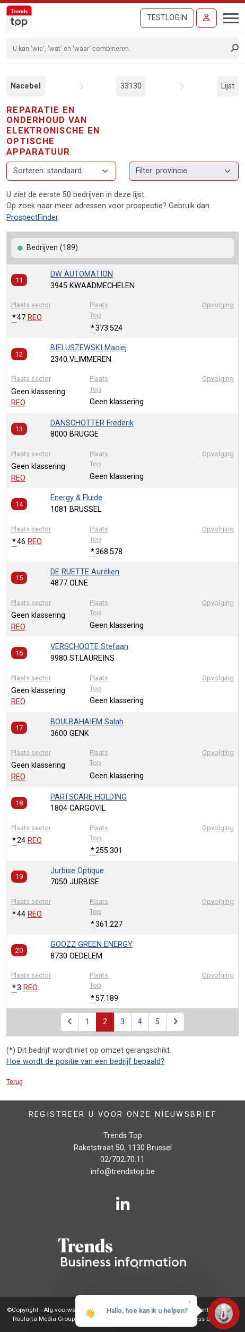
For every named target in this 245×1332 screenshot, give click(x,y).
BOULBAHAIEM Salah (87, 721)
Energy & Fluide (76, 497)
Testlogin (167, 17)
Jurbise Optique (77, 870)
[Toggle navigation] (228, 16)
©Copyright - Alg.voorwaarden (49, 1309)
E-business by (203, 1318)
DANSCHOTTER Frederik (92, 423)
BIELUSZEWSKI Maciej (88, 347)
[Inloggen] (206, 18)
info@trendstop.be (123, 1171)
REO (35, 317)
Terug (14, 1082)
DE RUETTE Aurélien (84, 571)
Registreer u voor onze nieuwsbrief (123, 1114)
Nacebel (26, 86)
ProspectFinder (32, 217)
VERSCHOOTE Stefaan (89, 646)
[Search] (119, 48)
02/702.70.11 (122, 1159)
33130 (131, 86)
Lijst (227, 86)
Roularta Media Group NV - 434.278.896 (67, 1318)
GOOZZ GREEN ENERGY (91, 944)
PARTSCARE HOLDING (88, 797)
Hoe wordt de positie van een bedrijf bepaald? (85, 1061)
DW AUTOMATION (81, 274)
